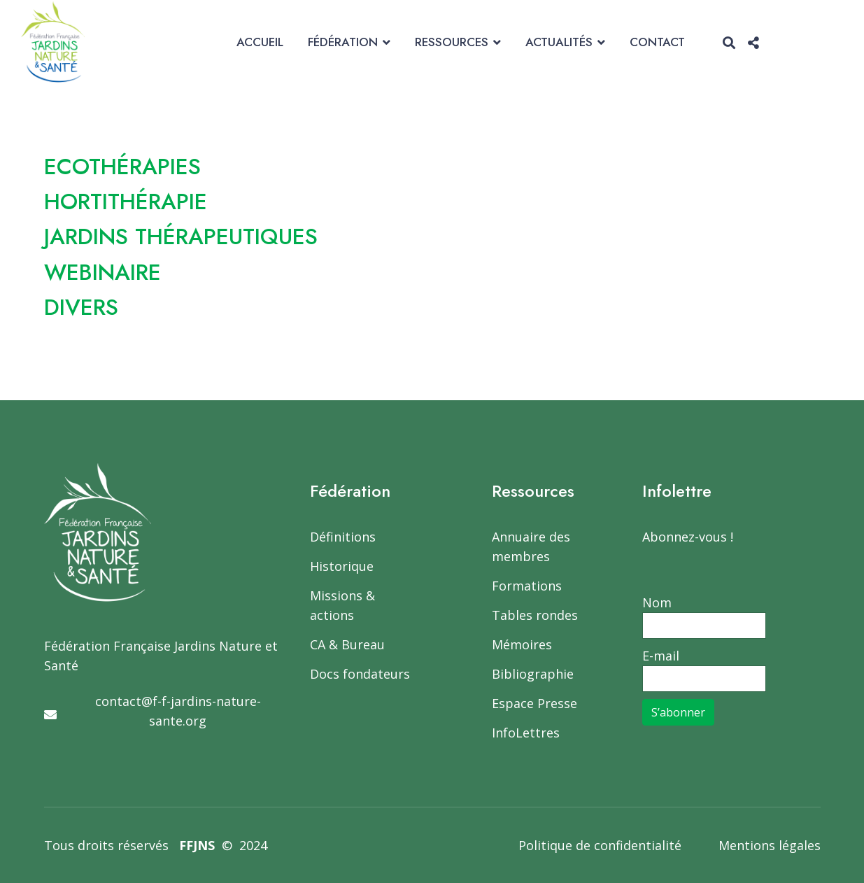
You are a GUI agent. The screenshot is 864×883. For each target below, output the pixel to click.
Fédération (343, 42)
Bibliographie (533, 673)
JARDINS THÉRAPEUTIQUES (182, 236)
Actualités (559, 42)
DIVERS (81, 307)
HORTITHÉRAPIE (127, 201)
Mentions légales (769, 845)
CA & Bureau (347, 644)
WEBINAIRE (103, 272)
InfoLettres (526, 732)
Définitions (343, 536)
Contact (657, 42)
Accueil (259, 42)
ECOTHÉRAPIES (123, 166)
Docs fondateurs (360, 673)
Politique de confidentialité (599, 845)
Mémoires (522, 644)
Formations (527, 585)
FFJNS (197, 845)
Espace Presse (534, 703)
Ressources (451, 42)
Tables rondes (535, 615)
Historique (342, 566)
